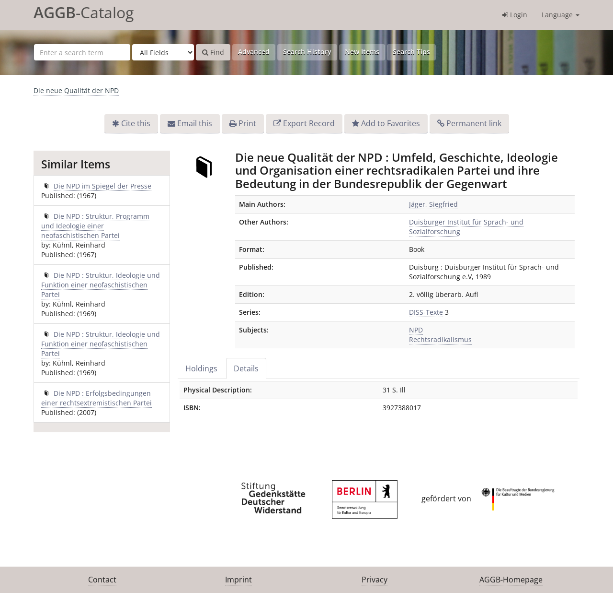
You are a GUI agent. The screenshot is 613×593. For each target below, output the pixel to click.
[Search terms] (82, 52)
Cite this (135, 123)
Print (247, 123)
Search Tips (411, 51)
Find (213, 52)
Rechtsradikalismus (440, 339)
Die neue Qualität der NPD (76, 90)
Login (514, 14)
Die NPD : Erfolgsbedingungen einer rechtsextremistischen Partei (96, 398)
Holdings (201, 368)
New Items (362, 51)
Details (246, 368)
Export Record (309, 123)
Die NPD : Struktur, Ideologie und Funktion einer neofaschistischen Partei (100, 285)
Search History (307, 51)
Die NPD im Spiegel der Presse (102, 185)
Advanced (254, 51)
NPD (416, 329)
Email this (194, 123)
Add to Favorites (390, 123)
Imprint (238, 579)
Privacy (374, 579)
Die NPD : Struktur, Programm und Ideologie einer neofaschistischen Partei (95, 226)
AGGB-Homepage (511, 579)
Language (560, 14)
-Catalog (84, 12)
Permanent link (473, 123)
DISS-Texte (426, 312)
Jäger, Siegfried (433, 204)
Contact (102, 579)
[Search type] (163, 52)
